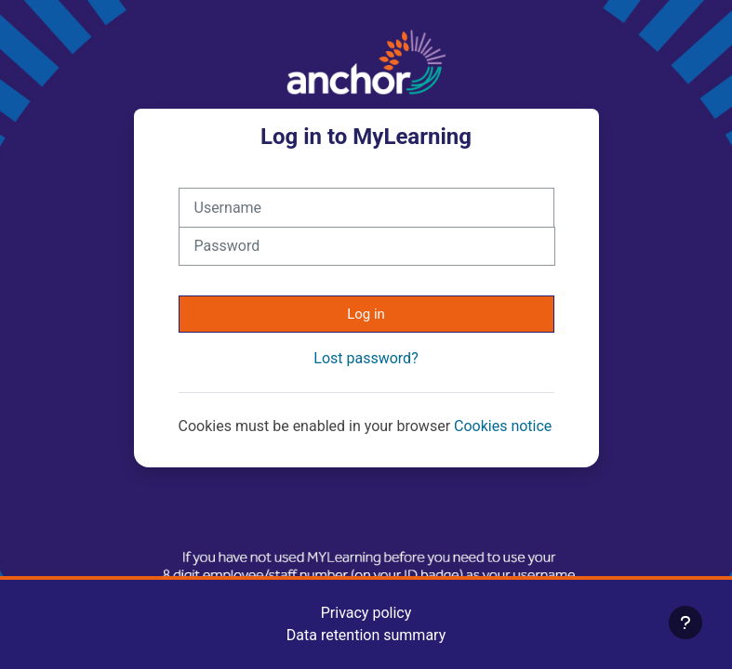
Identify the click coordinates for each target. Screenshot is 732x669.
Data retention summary (366, 635)
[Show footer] (685, 622)
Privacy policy (366, 613)
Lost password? (365, 358)
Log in (366, 314)
